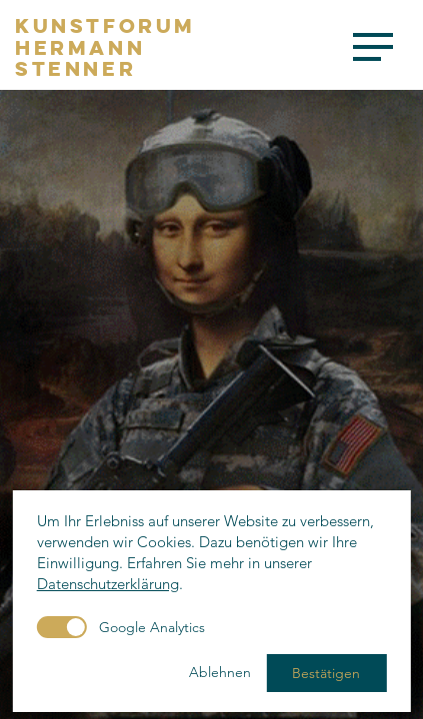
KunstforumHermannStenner (105, 47)
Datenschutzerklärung (108, 583)
